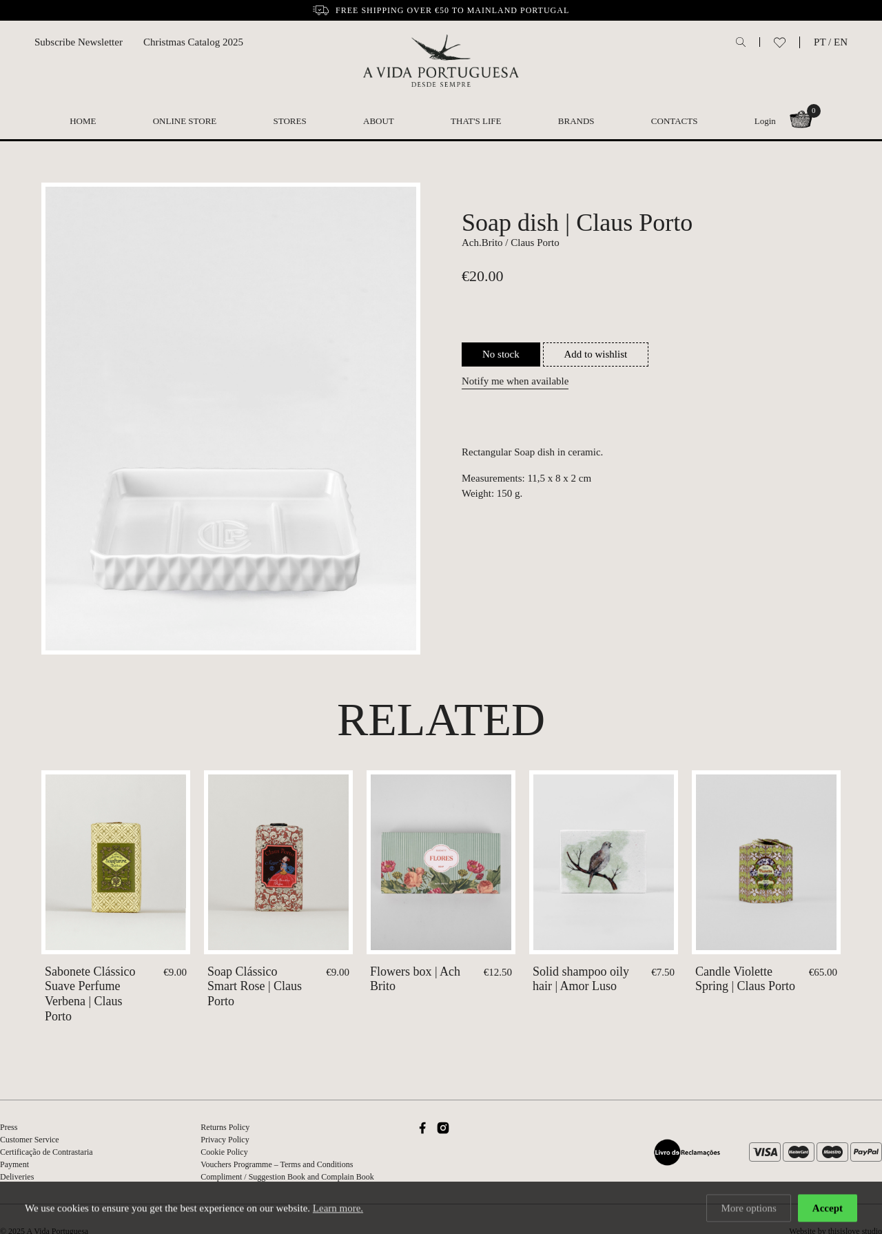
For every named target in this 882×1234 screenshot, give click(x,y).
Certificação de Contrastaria (46, 1152)
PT (819, 42)
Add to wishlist (596, 354)
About (378, 121)
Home (83, 121)
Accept (827, 1209)
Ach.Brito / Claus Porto (511, 242)
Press (8, 1127)
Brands (576, 121)
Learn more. (338, 1209)
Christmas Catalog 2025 (193, 42)
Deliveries (17, 1177)
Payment (14, 1164)
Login (765, 121)
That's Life (476, 121)
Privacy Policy (225, 1139)
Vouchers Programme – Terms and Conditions (277, 1164)
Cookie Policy (224, 1152)
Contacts (674, 121)
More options (748, 1209)
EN (841, 42)
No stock (501, 354)
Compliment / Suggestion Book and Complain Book (287, 1177)
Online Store (185, 121)
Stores (290, 121)
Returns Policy (225, 1127)
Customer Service (29, 1139)
